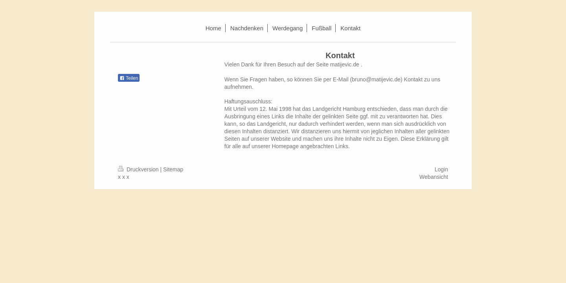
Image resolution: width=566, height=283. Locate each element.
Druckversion (139, 169)
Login (441, 169)
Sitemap (173, 169)
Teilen (128, 78)
